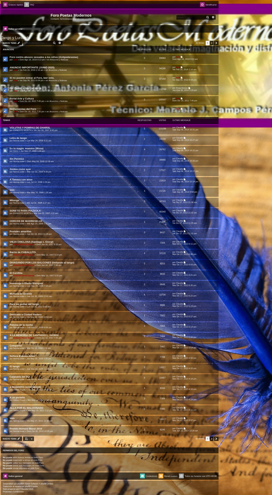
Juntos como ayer (20, 169)
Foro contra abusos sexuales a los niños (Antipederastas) (44, 57)
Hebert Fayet (19, 390)
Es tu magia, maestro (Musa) (26, 148)
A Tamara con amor (21, 179)
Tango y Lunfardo (15, 38)
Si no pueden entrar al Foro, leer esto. (32, 77)
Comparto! (16, 345)
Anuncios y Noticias (59, 60)
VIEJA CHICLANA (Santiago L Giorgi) (31, 241)
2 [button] (211, 43)
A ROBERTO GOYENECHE (25, 387)
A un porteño (17, 397)
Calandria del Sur (20, 376)
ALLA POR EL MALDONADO (26, 407)
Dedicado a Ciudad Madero (26, 314)
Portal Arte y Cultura (22, 98)
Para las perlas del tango (24, 304)
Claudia (179, 127)
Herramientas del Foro (23, 109)
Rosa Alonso (182, 88)
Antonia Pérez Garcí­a (23, 244)
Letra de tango (18, 138)
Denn (15, 151)
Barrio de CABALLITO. (23, 252)
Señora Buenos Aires (22, 356)
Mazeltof (25, 489)
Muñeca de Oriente (21, 293)
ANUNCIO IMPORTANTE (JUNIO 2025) (32, 67)
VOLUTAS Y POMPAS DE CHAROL (30, 127)
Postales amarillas (20, 231)
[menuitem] (29, 5)
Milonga (14, 200)
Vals (12, 190)
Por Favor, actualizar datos (25, 88)
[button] (216, 43)
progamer (12, 489)
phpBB (20, 484)
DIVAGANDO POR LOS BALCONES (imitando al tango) (42, 262)
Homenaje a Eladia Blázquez (26, 283)
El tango (14, 366)
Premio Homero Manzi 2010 (26, 428)
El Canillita (16, 273)
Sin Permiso (17, 158)
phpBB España (31, 486)
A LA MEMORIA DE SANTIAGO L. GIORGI (34, 335)
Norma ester (19, 140)
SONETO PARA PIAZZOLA (25, 210)
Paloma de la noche (21, 324)
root (15, 60)
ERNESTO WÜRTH (22, 130)
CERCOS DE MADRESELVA (26, 221)
